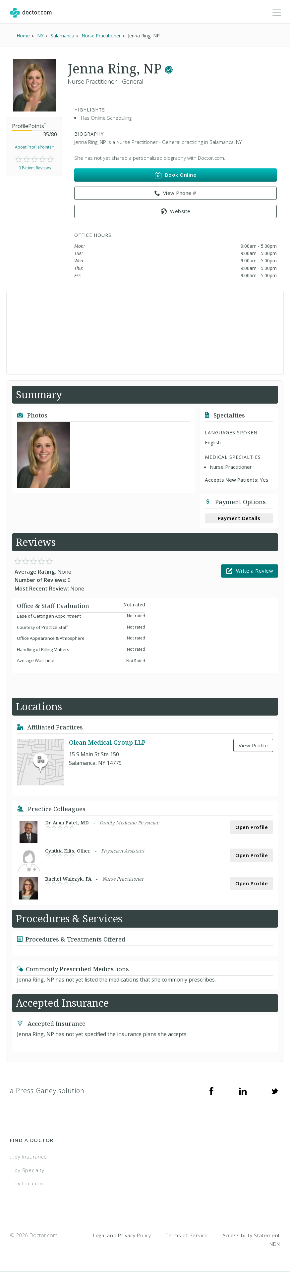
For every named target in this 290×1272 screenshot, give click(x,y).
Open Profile (251, 827)
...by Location (26, 1183)
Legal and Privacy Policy (122, 1235)
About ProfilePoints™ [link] (34, 147)
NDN (274, 1244)
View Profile (253, 745)
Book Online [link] (175, 175)
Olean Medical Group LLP (107, 743)
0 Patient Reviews (35, 168)
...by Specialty (27, 1170)
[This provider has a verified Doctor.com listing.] (169, 69)
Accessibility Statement (251, 1235)
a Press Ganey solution (47, 1090)
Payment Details (239, 518)
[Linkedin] (243, 1091)
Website (176, 211)
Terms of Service (187, 1235)
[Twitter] (274, 1091)
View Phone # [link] (175, 193)
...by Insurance (28, 1157)
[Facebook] (211, 1091)
